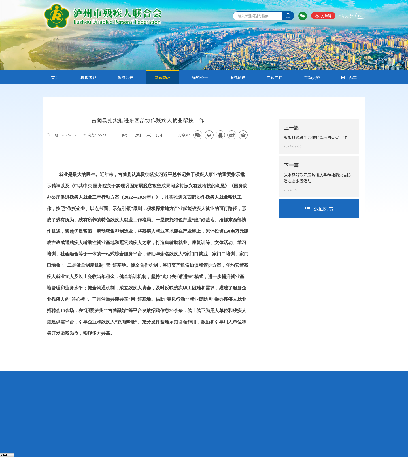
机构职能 (88, 77)
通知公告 (200, 77)
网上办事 (349, 77)
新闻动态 (163, 77)
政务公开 (125, 77)
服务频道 (237, 77)
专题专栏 (274, 77)
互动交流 (312, 77)
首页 (55, 77)
